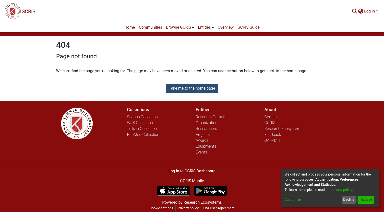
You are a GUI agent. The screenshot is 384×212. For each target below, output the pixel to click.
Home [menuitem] (129, 27)
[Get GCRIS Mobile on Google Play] (210, 191)
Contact (271, 117)
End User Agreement (218, 208)
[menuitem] (361, 11)
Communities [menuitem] (150, 27)
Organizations (207, 122)
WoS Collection (140, 122)
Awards (202, 140)
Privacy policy (188, 208)
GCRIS (270, 122)
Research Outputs (211, 117)
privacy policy (341, 190)
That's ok (365, 199)
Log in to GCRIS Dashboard (192, 171)
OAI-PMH (272, 140)
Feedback (272, 134)
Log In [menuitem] (369, 11)
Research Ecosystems (283, 128)
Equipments (206, 146)
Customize (293, 199)
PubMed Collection (143, 134)
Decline (348, 199)
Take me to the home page (192, 88)
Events (201, 152)
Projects (203, 134)
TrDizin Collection (142, 128)
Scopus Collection (142, 117)
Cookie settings (161, 208)
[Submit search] (354, 11)
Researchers (206, 128)
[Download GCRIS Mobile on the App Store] (173, 191)
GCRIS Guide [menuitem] (249, 27)
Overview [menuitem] (226, 27)
